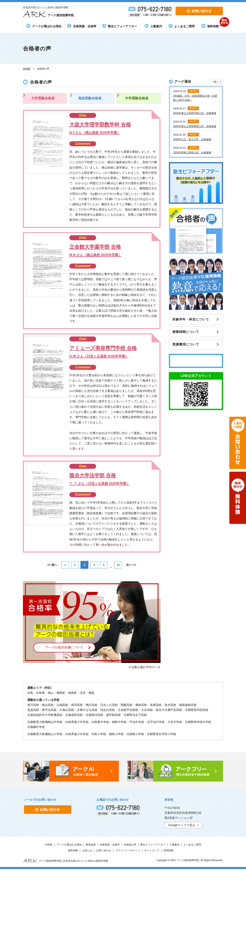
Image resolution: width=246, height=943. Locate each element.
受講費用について (187, 346)
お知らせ (87, 923)
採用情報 (168, 923)
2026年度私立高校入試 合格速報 (192, 152)
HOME (49, 917)
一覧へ (215, 81)
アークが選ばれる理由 (43, 26)
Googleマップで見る (181, 898)
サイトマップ (151, 923)
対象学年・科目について (192, 319)
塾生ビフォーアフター (119, 26)
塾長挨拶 (91, 917)
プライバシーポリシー (127, 923)
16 (119, 638)
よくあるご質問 (181, 26)
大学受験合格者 (44, 101)
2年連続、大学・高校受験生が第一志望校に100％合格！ (195, 97)
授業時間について (187, 333)
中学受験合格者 (137, 101)
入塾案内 (153, 26)
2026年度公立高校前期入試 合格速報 (194, 126)
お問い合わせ (103, 923)
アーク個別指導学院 (55, 14)
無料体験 (212, 25)
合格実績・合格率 (81, 26)
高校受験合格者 (91, 101)
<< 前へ (51, 638)
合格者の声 (130, 917)
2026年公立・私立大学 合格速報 (192, 139)
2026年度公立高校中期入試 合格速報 (194, 113)
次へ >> (132, 638)
